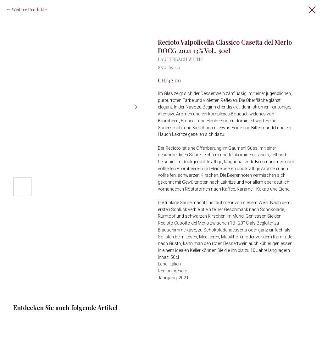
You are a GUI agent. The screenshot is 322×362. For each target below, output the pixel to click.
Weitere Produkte (29, 10)
